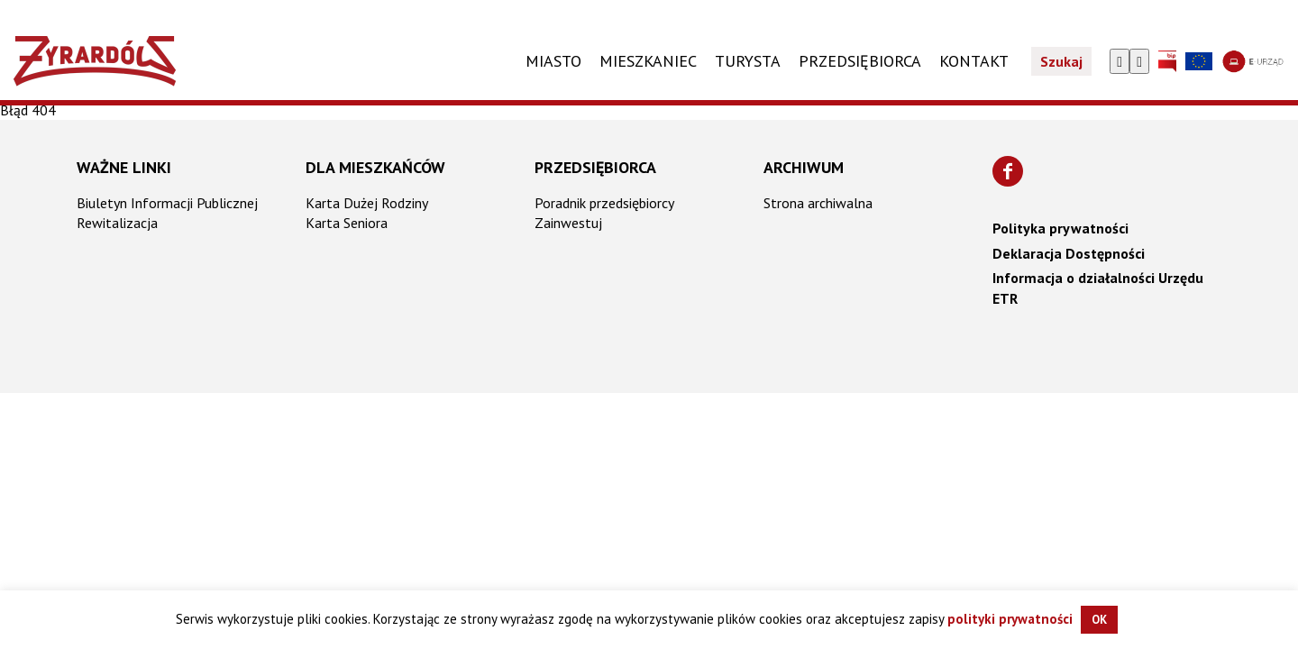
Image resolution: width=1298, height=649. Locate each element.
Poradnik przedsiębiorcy (604, 203)
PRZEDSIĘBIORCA (860, 60)
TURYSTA (748, 60)
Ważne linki (124, 167)
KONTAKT (974, 60)
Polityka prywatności (1060, 228)
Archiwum (803, 167)
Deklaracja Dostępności (1068, 253)
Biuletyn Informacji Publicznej (167, 203)
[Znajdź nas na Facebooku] (1007, 171)
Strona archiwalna (818, 203)
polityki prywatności (1010, 618)
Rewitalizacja (117, 223)
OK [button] (1099, 619)
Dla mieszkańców (375, 167)
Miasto (553, 60)
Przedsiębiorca (595, 167)
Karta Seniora (347, 223)
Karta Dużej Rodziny (367, 203)
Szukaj (1061, 61)
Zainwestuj (568, 223)
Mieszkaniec (648, 60)
